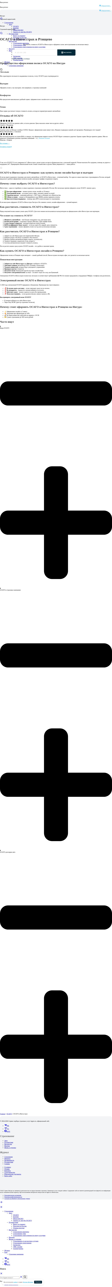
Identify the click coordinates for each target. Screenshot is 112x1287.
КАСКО (16, 28)
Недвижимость (9, 1160)
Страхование (8, 1157)
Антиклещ (16, 1245)
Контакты (7, 1171)
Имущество (8, 1144)
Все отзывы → (5, 143)
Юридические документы (12, 1174)
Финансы (7, 1158)
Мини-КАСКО (18, 30)
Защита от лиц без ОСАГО (22, 32)
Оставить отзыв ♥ (5, 147)
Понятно (38, 1282)
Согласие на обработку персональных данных (17, 1198)
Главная (2, 1114)
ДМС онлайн (17, 1247)
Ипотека (7, 1146)
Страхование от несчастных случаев (25, 1241)
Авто (6, 1140)
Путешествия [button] (13, 34)
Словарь (7, 1164)
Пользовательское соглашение (12, 1195)
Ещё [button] (5, 1252)
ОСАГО (16, 26)
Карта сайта (8, 1176)
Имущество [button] (13, 1230)
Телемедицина (18, 60)
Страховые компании (16, 65)
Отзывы (7, 1169)
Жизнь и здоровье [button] (15, 1239)
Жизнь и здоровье (10, 1148)
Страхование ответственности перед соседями (29, 1235)
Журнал (7, 1250)
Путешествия (8, 1142)
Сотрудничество (9, 1172)
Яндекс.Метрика (28, 1282)
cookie (15, 1282)
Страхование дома (19, 45)
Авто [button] (10, 24)
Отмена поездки (18, 1228)
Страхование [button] (8, 1211)
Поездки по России (19, 1226)
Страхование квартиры (21, 43)
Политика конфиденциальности (13, 1197)
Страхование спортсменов (22, 1243)
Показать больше (44, 138)
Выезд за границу (19, 36)
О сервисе (7, 1167)
